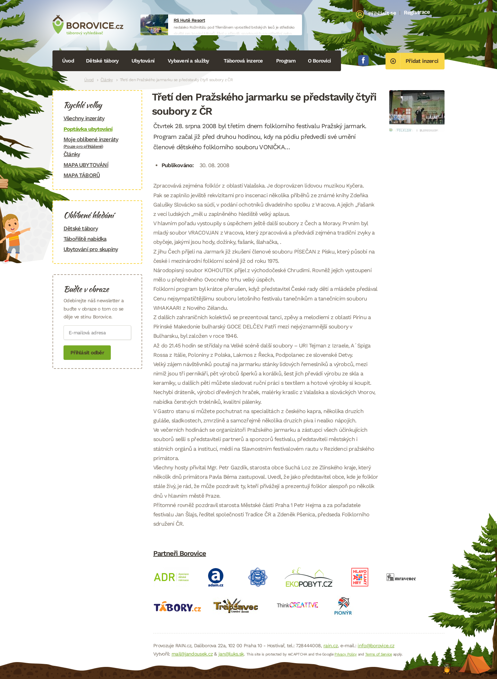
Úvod (68, 61)
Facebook (363, 60)
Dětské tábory (102, 61)
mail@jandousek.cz (192, 654)
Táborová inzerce (243, 61)
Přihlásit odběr (87, 353)
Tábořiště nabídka (85, 239)
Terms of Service (378, 654)
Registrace (416, 12)
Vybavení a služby (188, 61)
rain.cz (330, 645)
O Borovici (319, 61)
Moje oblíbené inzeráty (97, 142)
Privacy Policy (345, 654)
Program (286, 61)
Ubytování (142, 61)
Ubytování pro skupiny (91, 249)
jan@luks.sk (231, 654)
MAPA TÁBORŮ (82, 175)
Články (106, 79)
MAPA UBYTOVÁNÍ (86, 165)
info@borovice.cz (376, 645)
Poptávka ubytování (88, 129)
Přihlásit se (382, 13)
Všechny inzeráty (84, 118)
